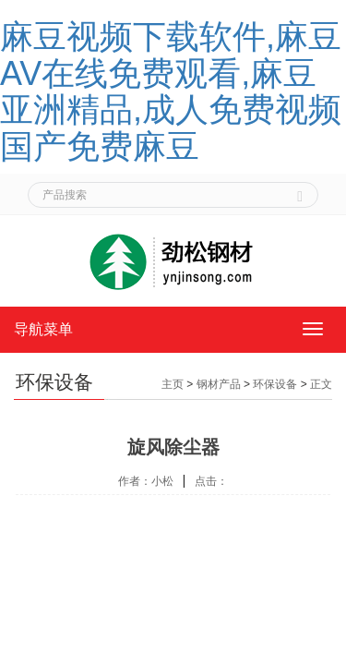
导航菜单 (43, 329)
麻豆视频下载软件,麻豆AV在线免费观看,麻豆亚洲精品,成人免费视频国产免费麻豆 (170, 91)
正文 (321, 384)
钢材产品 (219, 384)
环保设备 (275, 384)
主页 (172, 384)
